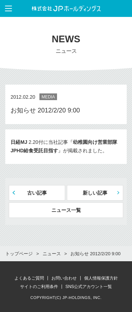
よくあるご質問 (29, 278)
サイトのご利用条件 (39, 286)
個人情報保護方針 (101, 278)
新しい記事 (95, 193)
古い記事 (37, 193)
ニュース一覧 (66, 210)
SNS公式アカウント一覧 (88, 286)
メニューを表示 (6, 8)
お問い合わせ (64, 278)
